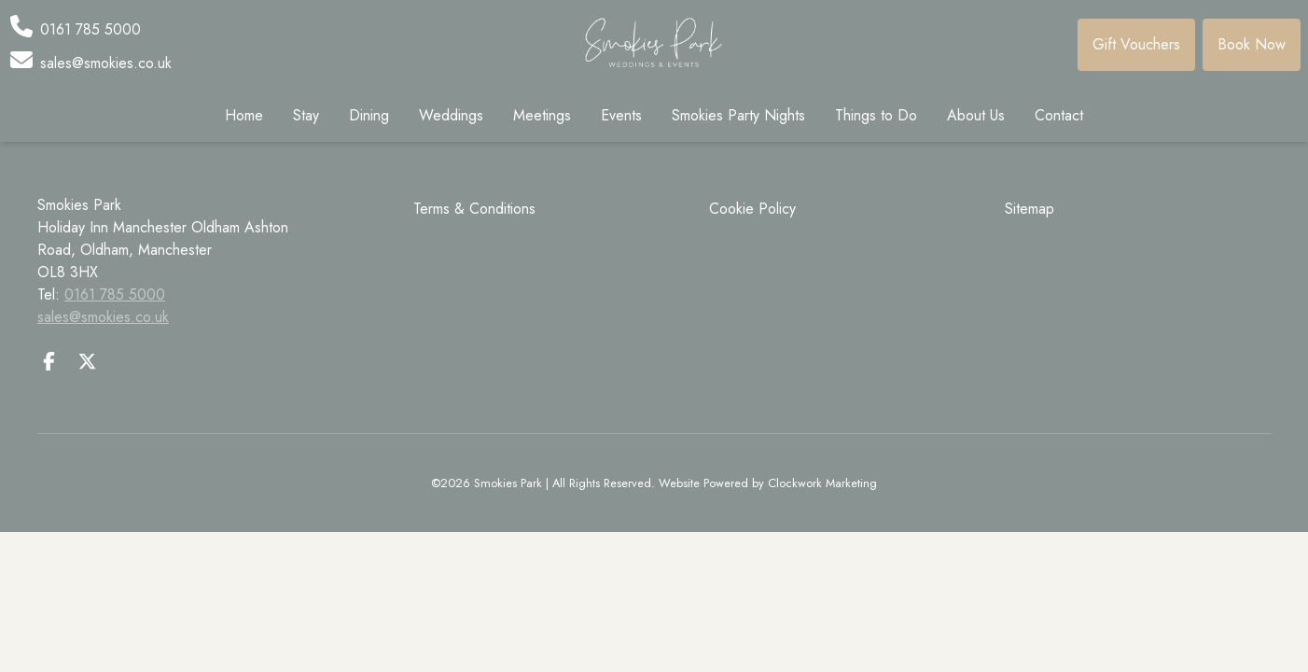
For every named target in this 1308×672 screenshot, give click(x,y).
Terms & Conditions (474, 208)
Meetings (542, 115)
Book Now (1252, 44)
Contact (1059, 115)
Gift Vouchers (1136, 44)
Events (621, 115)
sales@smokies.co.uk (103, 317)
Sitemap (1029, 208)
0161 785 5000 (114, 294)
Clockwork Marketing (822, 483)
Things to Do (876, 115)
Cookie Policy (752, 208)
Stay (306, 115)
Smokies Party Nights (738, 115)
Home (244, 115)
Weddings (451, 115)
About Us (976, 115)
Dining (369, 115)
